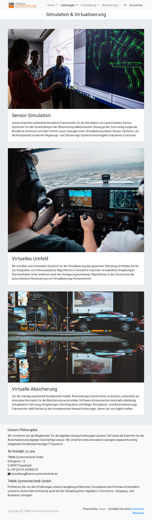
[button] (125, 5)
